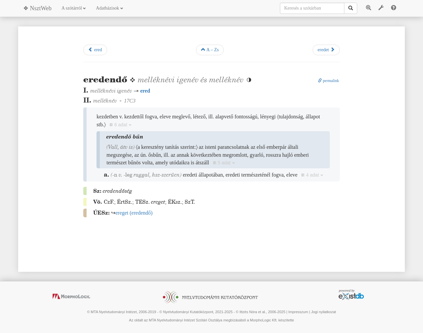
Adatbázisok (109, 8)
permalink (328, 80)
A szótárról (73, 8)
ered (95, 49)
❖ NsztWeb (37, 8)
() (133, 213)
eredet (326, 49)
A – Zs (210, 49)
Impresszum (298, 312)
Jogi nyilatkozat (323, 312)
